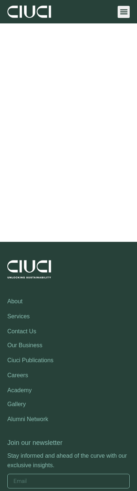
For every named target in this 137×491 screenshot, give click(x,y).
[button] (124, 12)
